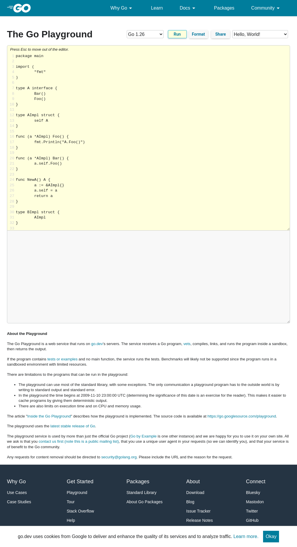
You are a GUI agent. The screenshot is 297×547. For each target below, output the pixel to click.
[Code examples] (260, 34)
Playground (77, 492)
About (193, 481)
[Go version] (145, 34)
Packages (224, 8)
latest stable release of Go (72, 426)
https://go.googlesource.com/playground (241, 416)
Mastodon (255, 501)
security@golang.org (119, 457)
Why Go (122, 8)
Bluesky (253, 492)
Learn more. (245, 536)
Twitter (252, 511)
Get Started (80, 481)
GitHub (252, 520)
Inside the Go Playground (49, 416)
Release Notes (199, 520)
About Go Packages (144, 501)
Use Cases (17, 492)
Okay (271, 536)
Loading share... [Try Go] (153, 142)
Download (195, 492)
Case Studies (19, 501)
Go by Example (143, 436)
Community (266, 8)
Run (177, 34)
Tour (71, 501)
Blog (190, 501)
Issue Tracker (198, 511)
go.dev (97, 344)
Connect (255, 481)
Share (220, 34)
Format (198, 34)
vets (186, 344)
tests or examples (62, 359)
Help (71, 520)
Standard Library (141, 492)
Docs (188, 8)
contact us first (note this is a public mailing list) (79, 441)
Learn (157, 8)
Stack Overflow (80, 511)
